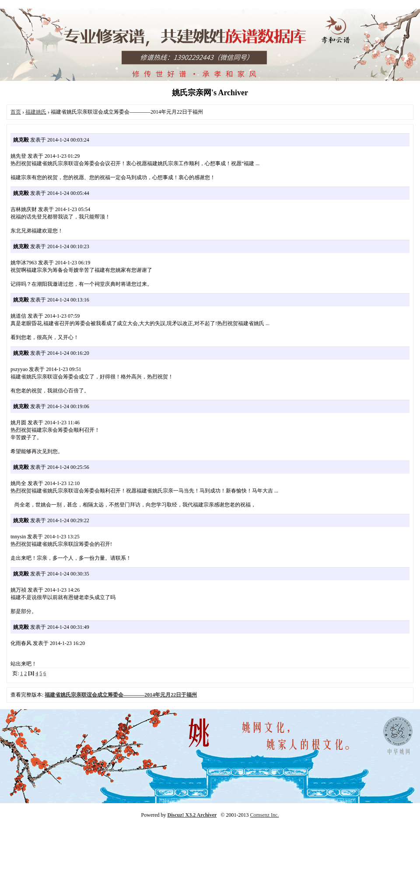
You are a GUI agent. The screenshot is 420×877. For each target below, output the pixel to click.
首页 (15, 112)
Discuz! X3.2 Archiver (192, 815)
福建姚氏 (35, 112)
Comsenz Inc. (264, 815)
